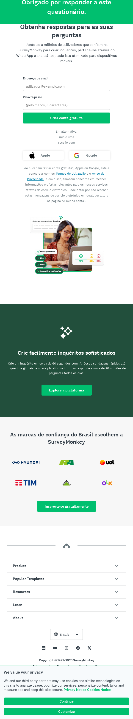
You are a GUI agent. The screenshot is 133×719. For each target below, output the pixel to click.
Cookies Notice (99, 690)
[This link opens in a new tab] (43, 648)
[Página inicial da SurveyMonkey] (66, 10)
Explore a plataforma (66, 390)
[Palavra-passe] (66, 105)
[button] (66, 565)
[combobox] (66, 634)
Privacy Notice (75, 690)
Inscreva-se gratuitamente (67, 506)
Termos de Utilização (71, 173)
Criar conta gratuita (66, 117)
